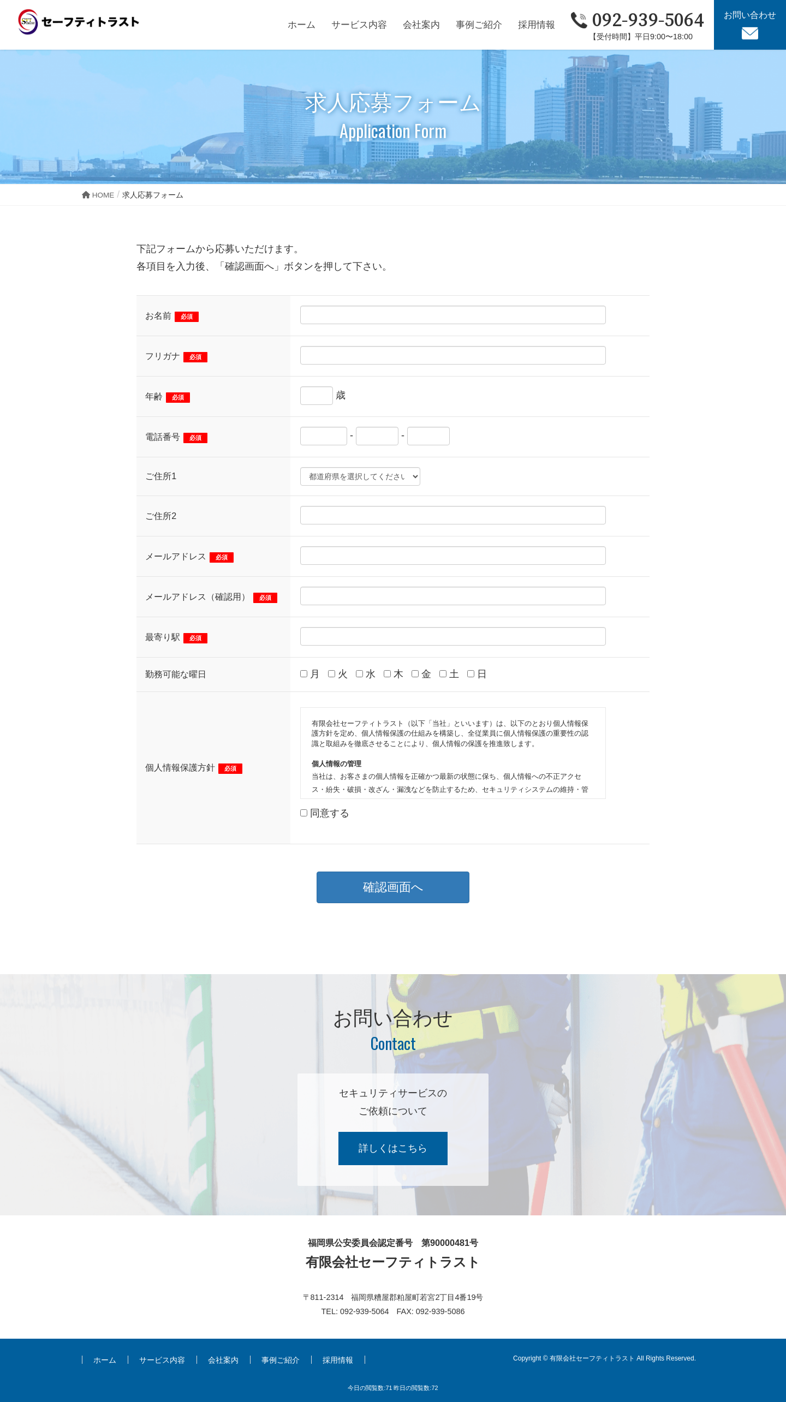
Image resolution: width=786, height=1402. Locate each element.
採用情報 (338, 1360)
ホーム (104, 1360)
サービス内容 (162, 1360)
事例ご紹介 (280, 1360)
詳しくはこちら (393, 1148)
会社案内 (223, 1360)
